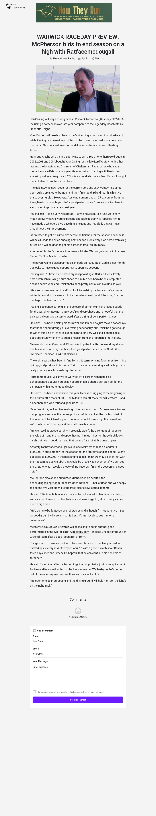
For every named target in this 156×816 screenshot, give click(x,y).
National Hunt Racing (62, 58)
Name (36, 636)
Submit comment (78, 700)
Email (36, 648)
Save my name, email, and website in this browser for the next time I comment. (71, 692)
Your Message (40, 661)
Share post (99, 58)
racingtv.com (89, 135)
